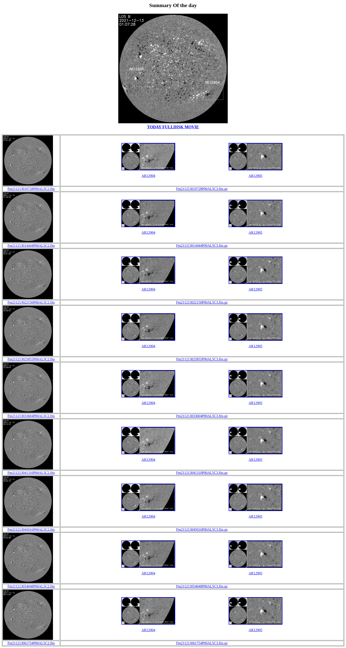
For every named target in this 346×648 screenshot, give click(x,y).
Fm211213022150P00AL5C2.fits (31, 302)
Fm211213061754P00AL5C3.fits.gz (202, 643)
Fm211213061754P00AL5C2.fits (31, 643)
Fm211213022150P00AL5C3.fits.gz (202, 302)
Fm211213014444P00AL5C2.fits (31, 245)
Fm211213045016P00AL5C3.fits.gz (202, 529)
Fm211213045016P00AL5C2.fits (31, 529)
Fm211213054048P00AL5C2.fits (31, 586)
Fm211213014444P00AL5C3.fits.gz (202, 245)
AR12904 (148, 176)
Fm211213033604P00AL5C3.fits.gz (202, 416)
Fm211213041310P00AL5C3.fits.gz (202, 473)
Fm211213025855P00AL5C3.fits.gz (202, 359)
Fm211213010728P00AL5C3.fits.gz (202, 189)
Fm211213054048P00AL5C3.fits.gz (202, 586)
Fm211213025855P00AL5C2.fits (31, 359)
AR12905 (255, 176)
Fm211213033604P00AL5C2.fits (31, 416)
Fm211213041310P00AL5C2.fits (31, 473)
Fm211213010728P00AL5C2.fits (31, 189)
